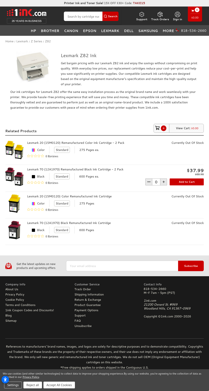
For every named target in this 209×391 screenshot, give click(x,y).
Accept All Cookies (59, 385)
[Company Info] (35, 284)
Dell (129, 30)
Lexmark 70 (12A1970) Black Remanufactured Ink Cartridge (69, 223)
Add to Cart (187, 182)
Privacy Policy (14, 294)
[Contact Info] (174, 284)
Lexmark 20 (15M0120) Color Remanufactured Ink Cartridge (69, 196)
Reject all (32, 385)
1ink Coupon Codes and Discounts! (29, 310)
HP (33, 30)
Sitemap (10, 320)
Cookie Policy (14, 299)
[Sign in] (177, 16)
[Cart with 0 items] (195, 14)
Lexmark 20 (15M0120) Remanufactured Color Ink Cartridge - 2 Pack (75, 142)
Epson (89, 30)
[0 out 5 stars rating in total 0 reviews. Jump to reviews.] (42, 156)
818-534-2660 (155, 289)
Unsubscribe (83, 326)
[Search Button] (110, 16)
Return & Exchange (87, 299)
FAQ (77, 320)
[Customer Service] (104, 284)
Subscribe (191, 266)
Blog (8, 315)
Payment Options (86, 310)
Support (141, 16)
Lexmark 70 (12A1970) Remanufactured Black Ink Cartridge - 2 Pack (75, 169)
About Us (11, 289)
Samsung (148, 30)
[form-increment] (156, 181)
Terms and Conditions (20, 305)
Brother (50, 30)
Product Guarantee (87, 305)
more (170, 30)
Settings (13, 385)
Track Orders (160, 16)
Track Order (82, 289)
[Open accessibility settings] (5, 379)
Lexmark (110, 30)
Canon (71, 30)
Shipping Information (89, 294)
